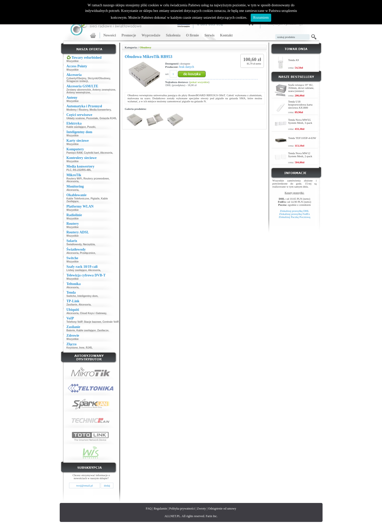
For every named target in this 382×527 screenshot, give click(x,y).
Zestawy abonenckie (79, 89)
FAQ (149, 508)
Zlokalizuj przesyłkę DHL (294, 210)
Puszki (91, 127)
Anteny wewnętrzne (78, 92)
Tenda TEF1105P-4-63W (302, 137)
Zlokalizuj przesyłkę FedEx (294, 213)
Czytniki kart (91, 152)
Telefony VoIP (74, 321)
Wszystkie (73, 61)
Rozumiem (261, 17)
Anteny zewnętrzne (103, 89)
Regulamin (160, 508)
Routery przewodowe (96, 178)
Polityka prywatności (182, 508)
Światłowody (74, 244)
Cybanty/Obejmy (76, 78)
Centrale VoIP (110, 321)
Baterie (71, 330)
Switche (71, 296)
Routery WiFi (74, 178)
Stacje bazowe (92, 321)
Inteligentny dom (87, 296)
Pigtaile (95, 198)
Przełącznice (87, 253)
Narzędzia (89, 244)
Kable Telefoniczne (78, 198)
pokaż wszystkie (199, 82)
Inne (81, 347)
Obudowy (145, 47)
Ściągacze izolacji (77, 81)
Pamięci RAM (74, 152)
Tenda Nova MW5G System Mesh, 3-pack (300, 121)
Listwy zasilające (77, 270)
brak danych (186, 67)
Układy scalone (76, 118)
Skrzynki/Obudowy (99, 78)
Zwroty (201, 508)
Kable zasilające (76, 127)
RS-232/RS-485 (82, 170)
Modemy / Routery (77, 109)
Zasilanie (72, 304)
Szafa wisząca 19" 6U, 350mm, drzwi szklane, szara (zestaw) (301, 87)
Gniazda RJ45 (107, 118)
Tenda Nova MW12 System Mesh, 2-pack (300, 155)
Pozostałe (92, 118)
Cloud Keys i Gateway (93, 313)
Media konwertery (100, 109)
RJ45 (89, 347)
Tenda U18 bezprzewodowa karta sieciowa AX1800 (300, 104)
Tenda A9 (293, 60)
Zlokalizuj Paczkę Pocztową (294, 216)
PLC (69, 170)
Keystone (72, 347)
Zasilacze (102, 330)
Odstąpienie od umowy (222, 508)
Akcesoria (106, 152)
